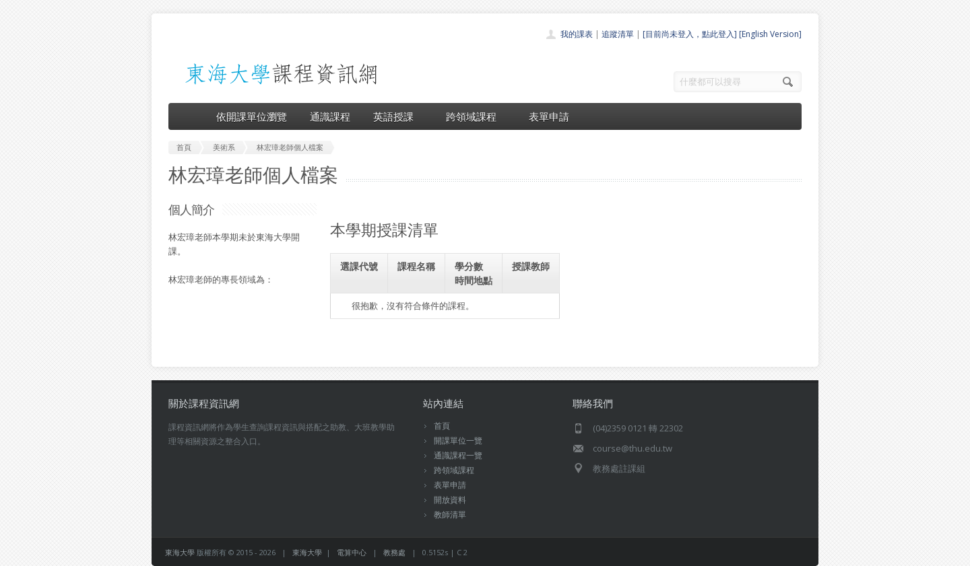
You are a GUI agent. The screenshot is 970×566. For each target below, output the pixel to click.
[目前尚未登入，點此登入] (690, 34)
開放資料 (450, 499)
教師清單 (450, 514)
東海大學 (180, 552)
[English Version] (770, 34)
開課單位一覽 (458, 440)
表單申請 (549, 116)
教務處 (394, 552)
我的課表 (576, 34)
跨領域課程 (476, 116)
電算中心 (351, 552)
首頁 (442, 425)
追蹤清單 (618, 34)
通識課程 (330, 116)
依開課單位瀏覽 (251, 116)
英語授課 (398, 116)
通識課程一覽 (458, 455)
